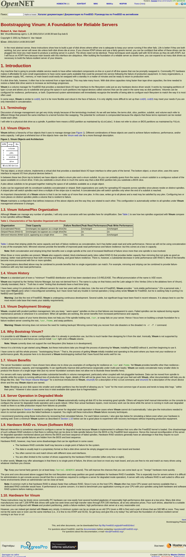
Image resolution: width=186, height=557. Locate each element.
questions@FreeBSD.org (125, 527)
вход (159, 1)
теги (143, 4)
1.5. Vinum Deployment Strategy (26, 306)
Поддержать (167, 554)
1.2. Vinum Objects (15, 127)
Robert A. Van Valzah (13, 31)
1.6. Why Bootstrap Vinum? (22, 330)
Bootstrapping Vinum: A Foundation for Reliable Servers (59, 24)
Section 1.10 (67, 416)
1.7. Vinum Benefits (16, 358)
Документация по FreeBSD (79, 14)
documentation (90, 527)
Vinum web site (75, 135)
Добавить (155, 554)
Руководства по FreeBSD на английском (116, 14)
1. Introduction (16, 65)
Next (184, 517)
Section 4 (28, 407)
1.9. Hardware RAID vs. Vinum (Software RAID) (37, 422)
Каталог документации (50, 14)
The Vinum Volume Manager (34, 378)
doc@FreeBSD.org (114, 529)
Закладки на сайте (10, 552)
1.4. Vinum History (15, 272)
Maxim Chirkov (178, 552)
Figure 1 (80, 132)
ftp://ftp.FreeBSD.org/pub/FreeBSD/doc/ (116, 523)
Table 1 (125, 214)
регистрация (167, 1)
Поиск (137, 4)
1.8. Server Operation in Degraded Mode (32, 393)
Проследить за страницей (14, 554)
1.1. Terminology (13, 107)
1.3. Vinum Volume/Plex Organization (29, 209)
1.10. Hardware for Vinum (20, 493)
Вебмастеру (179, 554)
